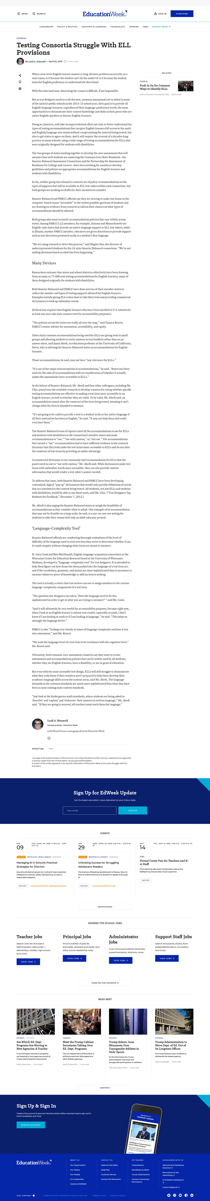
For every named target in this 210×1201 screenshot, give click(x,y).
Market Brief (161, 27)
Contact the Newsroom (111, 1179)
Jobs (145, 27)
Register (22, 886)
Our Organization (78, 1165)
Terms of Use (99, 1196)
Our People (75, 1175)
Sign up (132, 810)
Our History (75, 1170)
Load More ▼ (105, 1088)
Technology (117, 27)
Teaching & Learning (94, 27)
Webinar (56, 857)
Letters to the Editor (109, 1165)
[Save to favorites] (20, 82)
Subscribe (182, 14)
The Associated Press (118, 1068)
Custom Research (171, 1187)
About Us (74, 1160)
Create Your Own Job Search (105, 983)
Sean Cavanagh (162, 1062)
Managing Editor (54, 725)
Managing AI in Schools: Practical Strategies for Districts (37, 864)
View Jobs (28, 962)
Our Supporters (77, 1179)
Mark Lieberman (24, 1064)
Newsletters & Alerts (140, 1170)
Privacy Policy (117, 1196)
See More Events (105, 907)
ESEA (51, 749)
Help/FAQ (105, 1170)
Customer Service (108, 1175)
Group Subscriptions (141, 1175)
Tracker (30, 1038)
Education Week (70, 725)
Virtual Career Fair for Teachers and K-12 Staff (164, 862)
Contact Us (106, 1160)
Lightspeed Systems (57, 886)
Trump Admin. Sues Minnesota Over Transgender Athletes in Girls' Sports (124, 1047)
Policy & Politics (67, 27)
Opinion (134, 27)
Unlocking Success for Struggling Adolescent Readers (98, 864)
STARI (112, 886)
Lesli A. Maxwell (37, 61)
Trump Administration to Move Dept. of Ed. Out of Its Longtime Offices (171, 1045)
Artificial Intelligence (39, 857)
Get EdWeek (137, 1160)
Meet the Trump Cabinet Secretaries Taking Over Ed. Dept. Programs (78, 1045)
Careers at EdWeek (78, 1184)
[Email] (89, 810)
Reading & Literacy (98, 857)
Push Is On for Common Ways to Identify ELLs (155, 87)
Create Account (31, 1125)
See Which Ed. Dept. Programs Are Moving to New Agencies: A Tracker (32, 1045)
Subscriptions (138, 1165)
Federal (22, 38)
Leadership (46, 27)
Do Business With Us (173, 1160)
